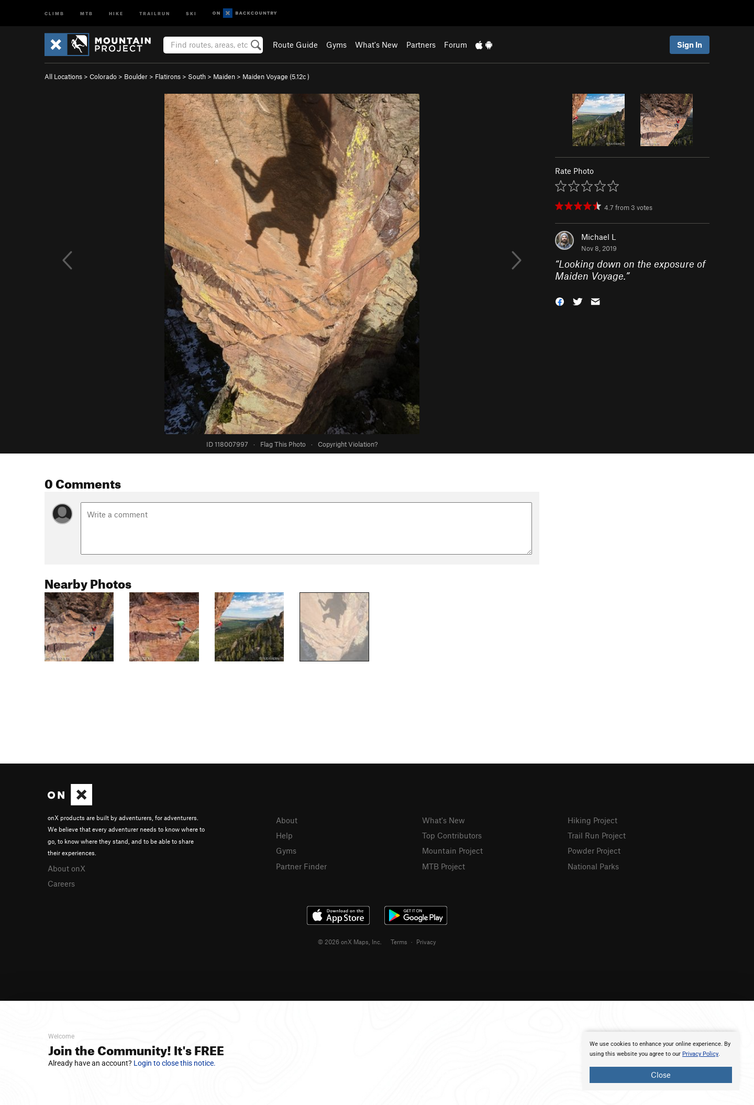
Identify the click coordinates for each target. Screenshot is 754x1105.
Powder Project (594, 850)
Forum (455, 44)
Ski (191, 12)
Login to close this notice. (175, 1063)
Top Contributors (452, 835)
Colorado (103, 76)
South (197, 76)
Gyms (336, 44)
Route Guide (295, 44)
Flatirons (168, 76)
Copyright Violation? (348, 444)
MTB (86, 12)
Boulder (136, 76)
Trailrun (154, 12)
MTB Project (443, 866)
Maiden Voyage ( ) (275, 76)
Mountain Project (452, 850)
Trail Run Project (597, 835)
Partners (421, 44)
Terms (399, 941)
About (286, 820)
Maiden (224, 76)
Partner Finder (301, 866)
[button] (559, 300)
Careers (61, 883)
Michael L (598, 236)
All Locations (63, 76)
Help (284, 835)
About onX (66, 868)
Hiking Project (592, 820)
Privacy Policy (700, 1054)
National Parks (593, 866)
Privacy (426, 941)
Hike (116, 12)
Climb (54, 12)
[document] (661, 1061)
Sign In (689, 44)
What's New (376, 44)
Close (661, 1074)
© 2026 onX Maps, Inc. (350, 941)
